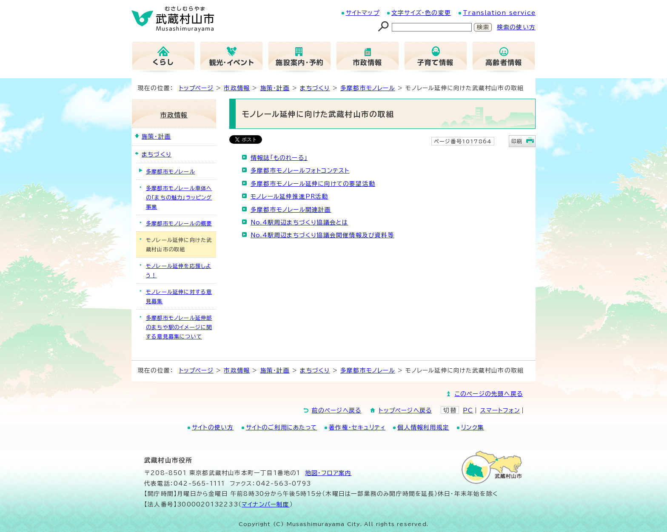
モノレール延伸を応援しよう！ (178, 270)
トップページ (196, 88)
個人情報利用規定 (423, 427)
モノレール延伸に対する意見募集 (179, 296)
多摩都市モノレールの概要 (179, 223)
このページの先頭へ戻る (489, 394)
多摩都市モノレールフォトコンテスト (300, 171)
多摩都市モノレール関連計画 (291, 210)
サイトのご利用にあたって (281, 427)
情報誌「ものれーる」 (279, 158)
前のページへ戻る (337, 410)
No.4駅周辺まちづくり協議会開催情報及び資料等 (322, 235)
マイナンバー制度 (266, 504)
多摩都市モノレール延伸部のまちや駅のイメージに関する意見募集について (179, 327)
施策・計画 (275, 88)
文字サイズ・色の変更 (421, 13)
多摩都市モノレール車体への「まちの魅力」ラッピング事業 (179, 197)
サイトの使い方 (213, 427)
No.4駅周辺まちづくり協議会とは (299, 222)
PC (468, 410)
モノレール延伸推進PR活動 (289, 196)
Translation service (499, 13)
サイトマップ (362, 13)
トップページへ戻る (405, 410)
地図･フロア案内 (328, 473)
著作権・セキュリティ (357, 427)
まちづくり (315, 88)
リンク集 (472, 427)
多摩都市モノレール (367, 88)
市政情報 (237, 88)
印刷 (516, 141)
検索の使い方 (516, 27)
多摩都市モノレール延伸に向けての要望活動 (313, 184)
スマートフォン (500, 410)
